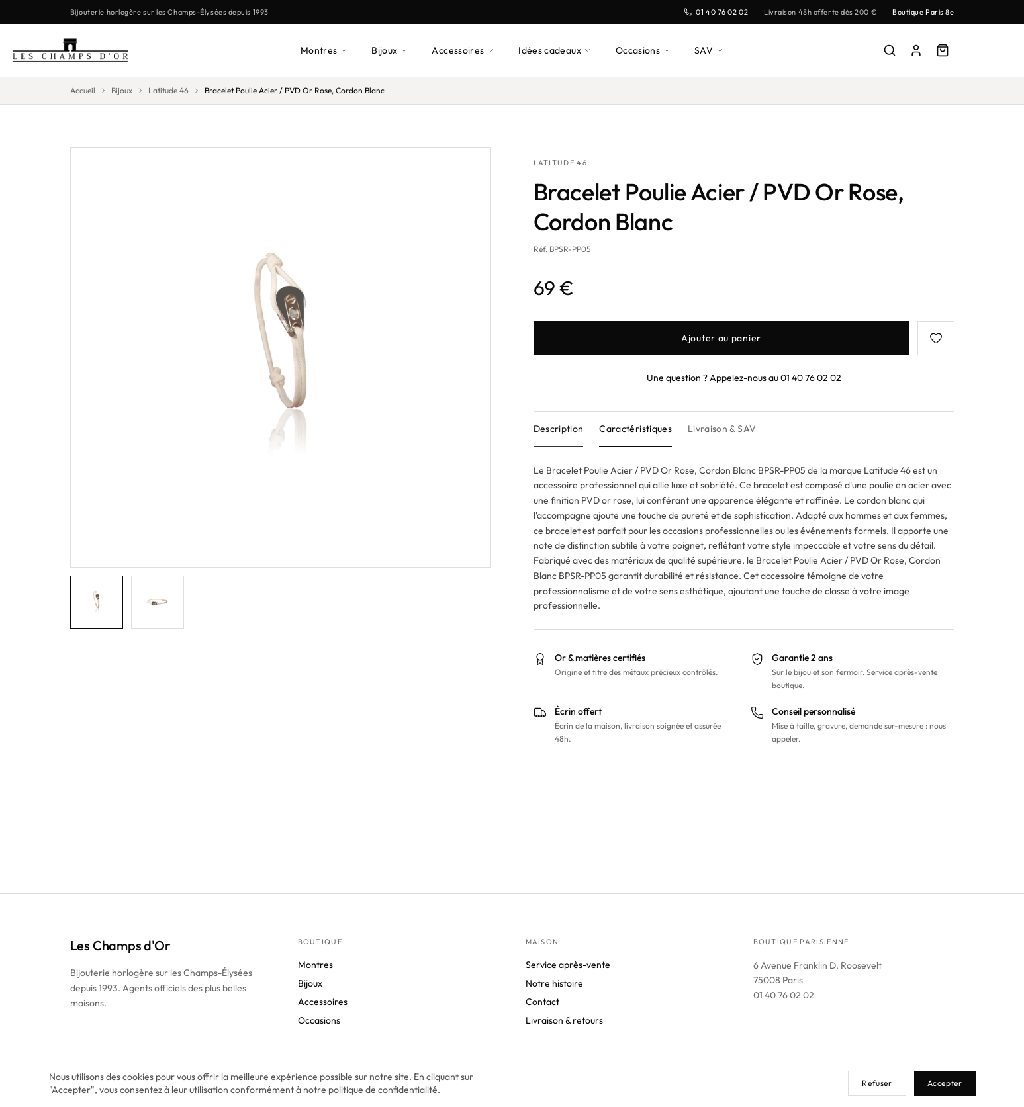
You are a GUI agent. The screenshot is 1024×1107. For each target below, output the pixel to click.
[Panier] (942, 50)
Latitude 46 (172, 90)
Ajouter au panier (721, 338)
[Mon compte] (916, 50)
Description (560, 428)
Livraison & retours (567, 1020)
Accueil (83, 90)
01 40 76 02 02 (707, 12)
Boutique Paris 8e (921, 12)
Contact (542, 1001)
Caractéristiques (639, 428)
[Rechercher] (890, 50)
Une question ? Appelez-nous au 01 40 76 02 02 (743, 377)
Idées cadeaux (558, 50)
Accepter (944, 1082)
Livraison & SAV (727, 428)
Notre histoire (556, 983)
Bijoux (388, 50)
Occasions (648, 50)
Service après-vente (568, 964)
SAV (713, 50)
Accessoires (464, 50)
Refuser (875, 1082)
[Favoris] (935, 338)
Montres (321, 50)
